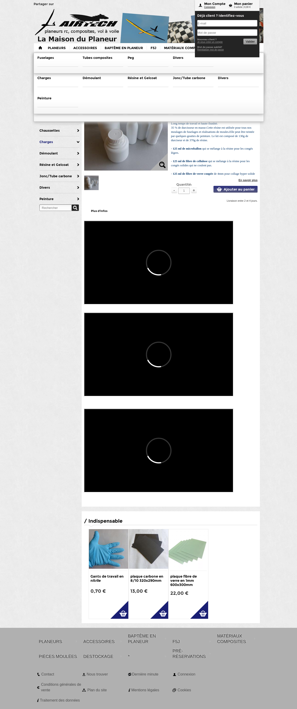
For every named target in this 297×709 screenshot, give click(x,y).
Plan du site (97, 690)
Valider (250, 41)
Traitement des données (60, 700)
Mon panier (243, 4)
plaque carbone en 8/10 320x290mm (146, 578)
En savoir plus (248, 180)
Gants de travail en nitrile (107, 578)
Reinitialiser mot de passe (210, 49)
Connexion (209, 7)
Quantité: (184, 184)
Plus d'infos (99, 211)
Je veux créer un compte (210, 42)
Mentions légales (145, 690)
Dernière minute (145, 674)
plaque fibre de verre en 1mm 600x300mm (183, 580)
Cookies (184, 690)
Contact (47, 674)
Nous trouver (97, 674)
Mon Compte (215, 4)
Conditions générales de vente (61, 687)
